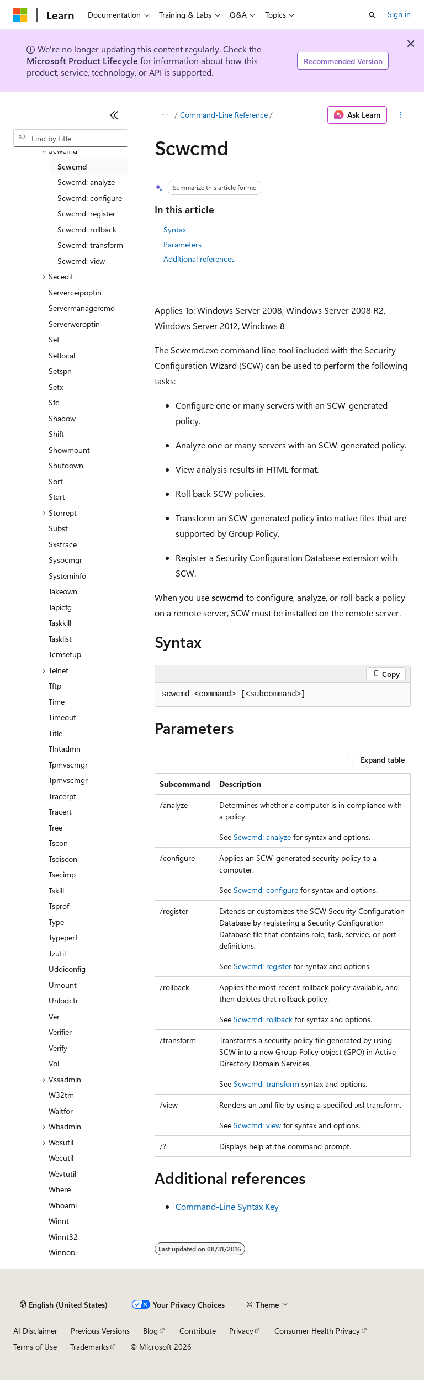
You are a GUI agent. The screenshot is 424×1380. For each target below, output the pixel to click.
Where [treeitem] (60, 1189)
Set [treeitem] (54, 339)
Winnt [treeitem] (59, 1220)
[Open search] (372, 15)
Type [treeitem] (56, 922)
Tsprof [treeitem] (59, 906)
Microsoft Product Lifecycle (82, 60)
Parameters (182, 244)
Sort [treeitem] (56, 481)
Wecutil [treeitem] (61, 1157)
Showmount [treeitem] (69, 450)
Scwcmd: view (257, 1125)
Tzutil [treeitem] (57, 953)
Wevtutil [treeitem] (62, 1173)
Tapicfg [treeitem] (60, 607)
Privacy (241, 1330)
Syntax (174, 229)
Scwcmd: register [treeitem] (86, 213)
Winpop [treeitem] (62, 1252)
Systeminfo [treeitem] (67, 575)
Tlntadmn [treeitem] (65, 748)
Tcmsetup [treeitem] (65, 654)
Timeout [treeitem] (62, 717)
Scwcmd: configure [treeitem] (89, 198)
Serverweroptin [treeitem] (74, 324)
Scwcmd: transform (266, 1083)
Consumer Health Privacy (317, 1330)
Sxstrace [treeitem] (63, 544)
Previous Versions (100, 1330)
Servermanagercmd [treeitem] (82, 308)
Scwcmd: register (263, 966)
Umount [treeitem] (63, 985)
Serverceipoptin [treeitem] (75, 292)
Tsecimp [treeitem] (62, 874)
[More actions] (401, 115)
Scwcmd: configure (266, 890)
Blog (150, 1330)
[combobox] (70, 138)
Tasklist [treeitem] (60, 638)
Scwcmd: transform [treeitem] (90, 245)
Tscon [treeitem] (58, 843)
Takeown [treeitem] (63, 591)
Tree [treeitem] (55, 827)
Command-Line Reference (224, 114)
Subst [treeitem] (58, 528)
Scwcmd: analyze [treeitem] (86, 182)
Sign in (399, 14)
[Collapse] (114, 115)
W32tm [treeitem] (61, 1095)
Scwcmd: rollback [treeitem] (86, 229)
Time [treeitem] (57, 701)
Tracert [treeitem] (60, 811)
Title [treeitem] (55, 733)
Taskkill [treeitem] (60, 622)
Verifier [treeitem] (60, 1032)
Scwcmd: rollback (263, 1019)
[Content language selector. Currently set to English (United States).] (63, 1305)
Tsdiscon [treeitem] (63, 859)
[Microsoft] (20, 15)
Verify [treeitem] (58, 1048)
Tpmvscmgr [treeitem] (68, 764)
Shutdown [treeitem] (66, 465)
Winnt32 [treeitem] (63, 1236)
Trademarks (89, 1346)
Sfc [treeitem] (54, 402)
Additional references (199, 258)
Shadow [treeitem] (62, 418)
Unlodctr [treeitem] (63, 1000)
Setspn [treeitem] (60, 371)
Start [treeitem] (57, 496)
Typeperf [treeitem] (63, 937)
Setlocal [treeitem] (62, 355)
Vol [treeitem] (54, 1063)
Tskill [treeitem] (56, 890)
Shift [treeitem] (56, 434)
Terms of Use (35, 1346)
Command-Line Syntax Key (227, 1206)
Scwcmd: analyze (262, 837)
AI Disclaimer (35, 1330)
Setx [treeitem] (56, 387)
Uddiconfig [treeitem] (67, 969)
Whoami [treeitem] (63, 1205)
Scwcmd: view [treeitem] (81, 261)
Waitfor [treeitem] (61, 1111)
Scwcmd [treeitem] (72, 166)
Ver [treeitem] (54, 1016)
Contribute (197, 1330)
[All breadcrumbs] (164, 115)
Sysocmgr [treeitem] (65, 559)
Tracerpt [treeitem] (62, 796)
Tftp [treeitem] (55, 685)
